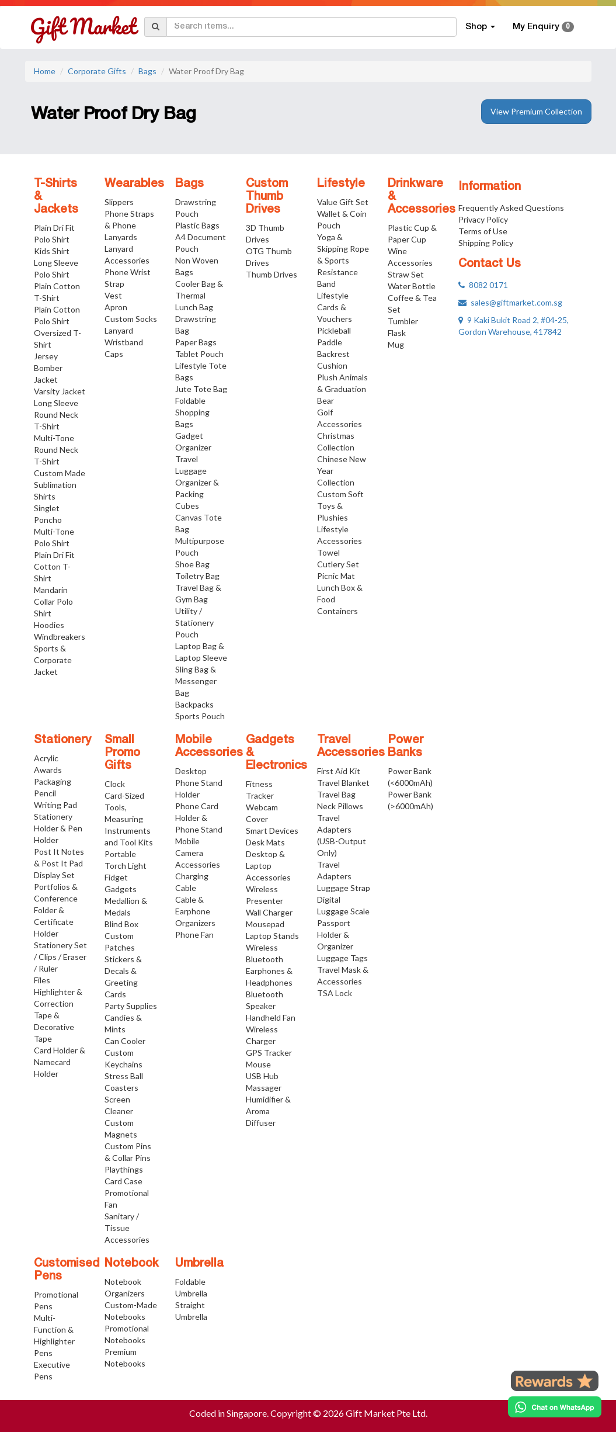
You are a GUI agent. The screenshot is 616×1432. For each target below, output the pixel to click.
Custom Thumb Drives (267, 197)
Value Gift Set (342, 202)
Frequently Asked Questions (511, 208)
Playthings (124, 1169)
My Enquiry (543, 27)
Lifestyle (341, 184)
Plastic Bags (197, 225)
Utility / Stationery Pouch (194, 622)
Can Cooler (125, 1041)
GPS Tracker (269, 1052)
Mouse (258, 1064)
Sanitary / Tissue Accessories (127, 1227)
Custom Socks (131, 319)
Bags (147, 71)
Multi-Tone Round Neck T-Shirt (56, 449)
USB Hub (262, 1076)
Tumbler (403, 321)
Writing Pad (55, 805)
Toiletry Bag (197, 576)
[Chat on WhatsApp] (554, 1406)
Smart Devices (272, 830)
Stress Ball (124, 1076)
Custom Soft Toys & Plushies (340, 505)
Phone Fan (194, 934)
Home (44, 71)
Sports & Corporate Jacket (53, 660)
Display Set (54, 875)
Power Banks (405, 746)
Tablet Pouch (199, 354)
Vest (113, 295)
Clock (115, 784)
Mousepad (265, 924)
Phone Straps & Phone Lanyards (129, 225)
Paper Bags (196, 342)
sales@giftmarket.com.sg (510, 302)
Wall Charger (269, 912)
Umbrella (199, 1263)
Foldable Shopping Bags (192, 412)
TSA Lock (334, 993)
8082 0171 (483, 285)
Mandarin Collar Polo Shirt (53, 601)
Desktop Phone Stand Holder (198, 782)
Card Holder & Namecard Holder (59, 1062)
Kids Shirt (51, 251)
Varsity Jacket (59, 391)
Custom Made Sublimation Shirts (59, 484)
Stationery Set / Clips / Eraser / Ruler (60, 956)
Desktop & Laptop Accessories (268, 865)
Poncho (48, 520)
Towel (328, 552)
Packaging (52, 781)
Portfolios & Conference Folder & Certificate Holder (56, 910)
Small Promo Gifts (122, 753)
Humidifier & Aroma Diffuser (268, 1111)
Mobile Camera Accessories (197, 852)
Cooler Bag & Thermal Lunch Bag (199, 295)
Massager (263, 1088)
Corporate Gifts (97, 71)
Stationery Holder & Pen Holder (58, 828)
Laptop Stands (272, 936)
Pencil (45, 793)
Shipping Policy (485, 243)
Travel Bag (336, 794)
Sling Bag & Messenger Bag (196, 681)
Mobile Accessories (209, 746)
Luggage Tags (342, 958)
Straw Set (406, 274)
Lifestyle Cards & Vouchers (334, 307)
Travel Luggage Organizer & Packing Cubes (197, 482)
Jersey (46, 356)
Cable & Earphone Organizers (195, 911)
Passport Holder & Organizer (335, 934)
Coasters (121, 1088)
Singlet (47, 508)
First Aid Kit (338, 771)
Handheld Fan (270, 1017)
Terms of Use (482, 231)
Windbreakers (59, 637)
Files (42, 980)
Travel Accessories (351, 746)
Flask (397, 333)
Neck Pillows (340, 806)
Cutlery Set (338, 564)
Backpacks (194, 704)
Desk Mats (265, 842)
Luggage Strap (343, 888)
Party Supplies (131, 1006)
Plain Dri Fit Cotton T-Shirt (54, 566)
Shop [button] (480, 27)
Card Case (123, 1181)
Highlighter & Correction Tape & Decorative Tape (58, 1015)
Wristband (124, 342)
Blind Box (121, 924)
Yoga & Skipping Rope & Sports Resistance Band (343, 260)
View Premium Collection (536, 111)
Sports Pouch (200, 716)
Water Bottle (412, 286)
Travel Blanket (343, 783)
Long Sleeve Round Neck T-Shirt (56, 414)
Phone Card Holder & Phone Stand (198, 817)
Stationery (62, 740)
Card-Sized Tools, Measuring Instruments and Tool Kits (129, 818)
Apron (116, 307)
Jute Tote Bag (201, 389)
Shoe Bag (192, 564)
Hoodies (49, 625)
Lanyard (119, 330)
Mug (396, 344)
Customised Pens (67, 1270)
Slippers (119, 202)
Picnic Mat (336, 576)
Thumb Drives (271, 274)
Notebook (132, 1263)
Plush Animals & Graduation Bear (342, 388)
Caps (114, 354)
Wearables (134, 184)
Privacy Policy (483, 219)
